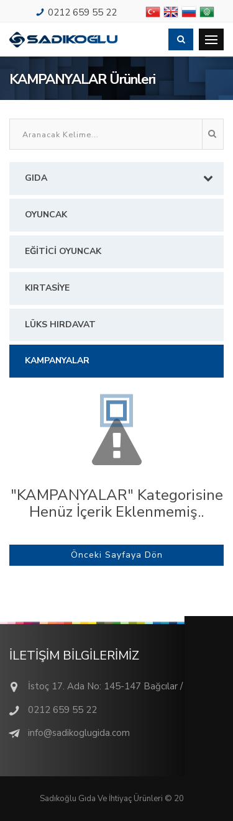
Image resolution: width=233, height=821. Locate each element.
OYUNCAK (46, 214)
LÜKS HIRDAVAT (60, 324)
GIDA (123, 178)
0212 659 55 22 (82, 12)
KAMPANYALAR (57, 360)
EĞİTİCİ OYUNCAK (63, 251)
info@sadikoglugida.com (79, 733)
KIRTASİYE (47, 288)
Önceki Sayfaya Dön (117, 555)
